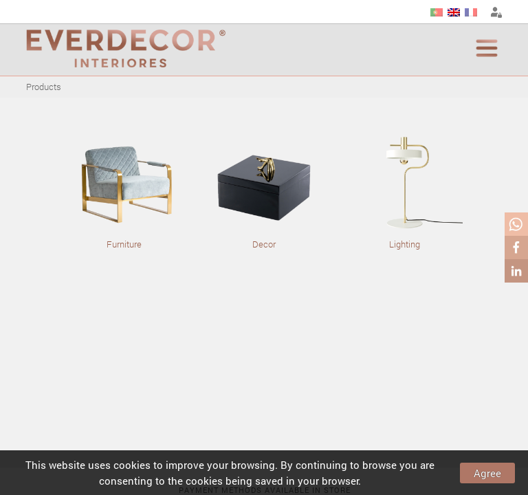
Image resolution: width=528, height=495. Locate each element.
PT (436, 12)
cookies (132, 465)
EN (454, 12)
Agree (487, 473)
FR (471, 12)
